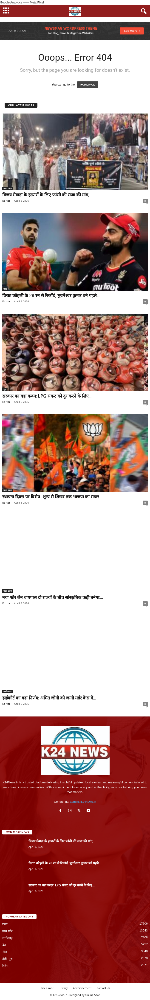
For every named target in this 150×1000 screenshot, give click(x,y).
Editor (6, 200)
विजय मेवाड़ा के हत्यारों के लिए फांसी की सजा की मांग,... (47, 195)
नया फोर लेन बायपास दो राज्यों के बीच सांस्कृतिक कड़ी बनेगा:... (52, 597)
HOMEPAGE (87, 84)
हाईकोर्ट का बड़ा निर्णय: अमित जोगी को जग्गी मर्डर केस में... (49, 698)
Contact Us (103, 988)
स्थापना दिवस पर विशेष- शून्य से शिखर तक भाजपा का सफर (50, 497)
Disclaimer (47, 988)
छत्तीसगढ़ (7, 691)
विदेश (5, 965)
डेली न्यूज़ (7, 958)
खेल (5, 289)
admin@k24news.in (83, 801)
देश (4, 389)
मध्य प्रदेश (7, 188)
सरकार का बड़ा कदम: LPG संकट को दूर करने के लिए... (46, 396)
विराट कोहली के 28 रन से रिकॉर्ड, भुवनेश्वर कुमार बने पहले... (50, 295)
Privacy (63, 988)
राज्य (5, 924)
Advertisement (82, 988)
